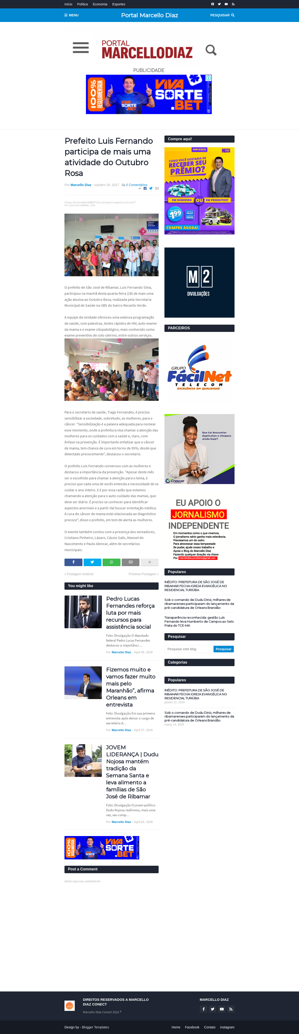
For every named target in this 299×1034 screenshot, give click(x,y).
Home (176, 1027)
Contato (209, 1027)
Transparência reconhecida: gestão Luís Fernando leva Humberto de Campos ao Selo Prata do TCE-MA (199, 621)
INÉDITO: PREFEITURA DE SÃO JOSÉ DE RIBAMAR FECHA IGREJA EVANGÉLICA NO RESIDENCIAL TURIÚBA (195, 586)
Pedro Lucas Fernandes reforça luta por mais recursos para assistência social (130, 613)
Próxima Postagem (142, 574)
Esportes (118, 4)
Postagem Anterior (80, 574)
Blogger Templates (95, 1027)
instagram (227, 1027)
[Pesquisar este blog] (189, 649)
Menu (73, 15)
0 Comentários (136, 185)
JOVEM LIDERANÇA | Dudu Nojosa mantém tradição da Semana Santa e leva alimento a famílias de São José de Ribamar (132, 772)
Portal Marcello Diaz (149, 15)
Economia (100, 4)
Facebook (192, 1027)
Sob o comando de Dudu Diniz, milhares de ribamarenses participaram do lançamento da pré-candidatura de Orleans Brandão (199, 604)
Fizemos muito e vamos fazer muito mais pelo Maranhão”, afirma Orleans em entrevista (130, 687)
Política (82, 4)
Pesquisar (220, 15)
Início (68, 4)
